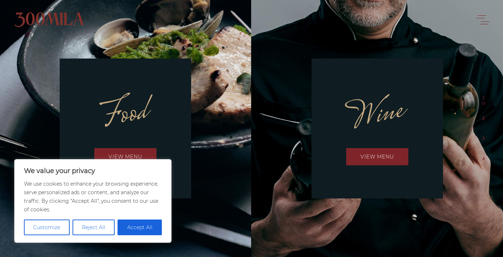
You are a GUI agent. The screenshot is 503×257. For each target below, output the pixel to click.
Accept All (140, 227)
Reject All (93, 227)
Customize (46, 227)
